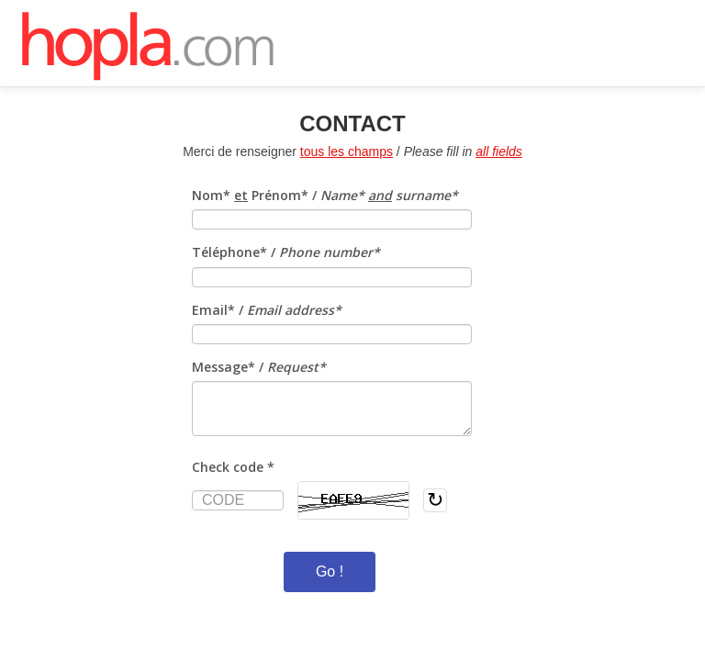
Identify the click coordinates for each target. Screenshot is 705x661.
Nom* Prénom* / (325, 195)
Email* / (266, 310)
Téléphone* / (286, 252)
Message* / (259, 366)
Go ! (329, 571)
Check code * (233, 467)
